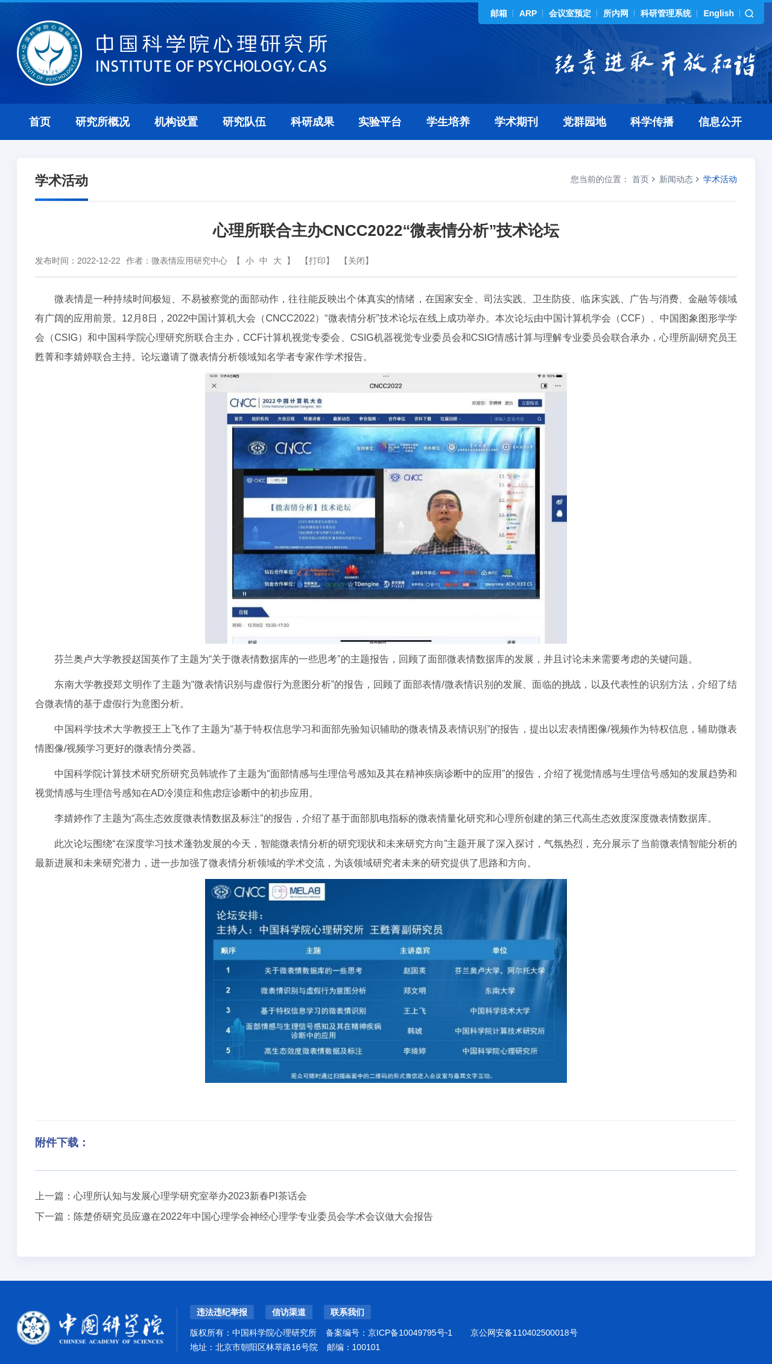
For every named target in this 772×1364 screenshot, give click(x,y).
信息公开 (720, 122)
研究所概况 (102, 122)
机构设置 (176, 122)
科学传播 (652, 122)
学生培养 (448, 122)
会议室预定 (570, 13)
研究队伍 (244, 122)
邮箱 (498, 13)
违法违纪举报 (222, 1312)
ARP (528, 13)
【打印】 (317, 260)
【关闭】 (356, 260)
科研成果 (312, 122)
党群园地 (584, 122)
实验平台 (380, 122)
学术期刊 (516, 122)
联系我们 (347, 1312)
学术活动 (720, 179)
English (718, 13)
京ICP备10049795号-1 (410, 1332)
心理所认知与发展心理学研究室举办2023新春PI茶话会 (190, 1196)
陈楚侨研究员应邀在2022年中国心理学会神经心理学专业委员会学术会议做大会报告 (253, 1216)
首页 (40, 122)
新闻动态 (676, 179)
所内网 (615, 13)
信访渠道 (289, 1312)
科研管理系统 (666, 13)
